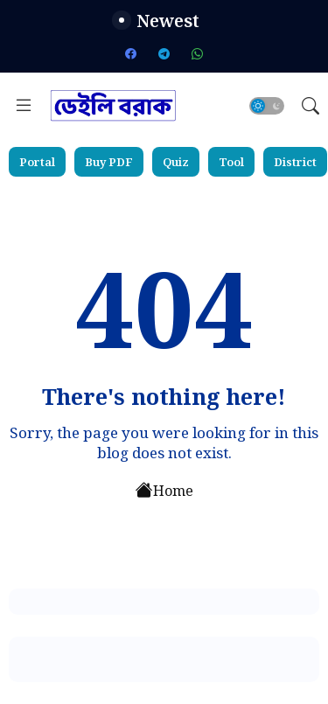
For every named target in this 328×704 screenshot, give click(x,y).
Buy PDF (109, 162)
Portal (37, 162)
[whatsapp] (197, 53)
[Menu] (23, 105)
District (295, 162)
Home (164, 488)
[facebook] (131, 53)
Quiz (176, 162)
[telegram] (164, 53)
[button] (266, 106)
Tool (231, 162)
